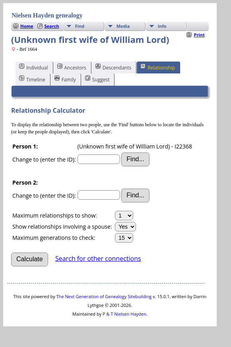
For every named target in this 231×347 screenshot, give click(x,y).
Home (26, 26)
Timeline (32, 79)
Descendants (113, 67)
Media (123, 26)
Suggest (97, 79)
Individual (33, 67)
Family (65, 79)
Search (52, 26)
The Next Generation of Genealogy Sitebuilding (104, 296)
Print (199, 35)
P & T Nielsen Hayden (124, 314)
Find (80, 26)
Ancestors (71, 67)
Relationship (157, 67)
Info (162, 26)
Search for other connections (98, 258)
